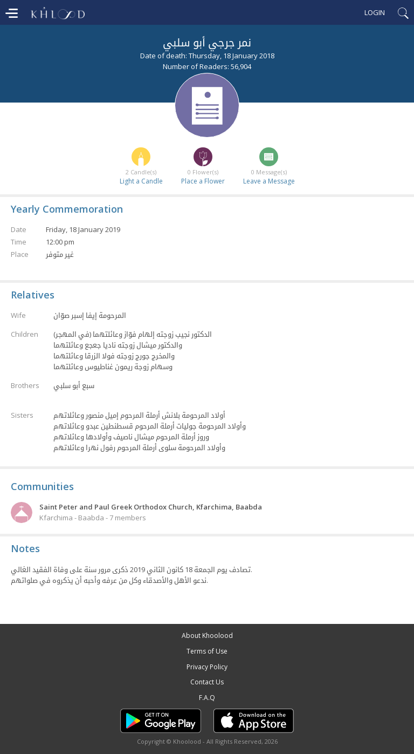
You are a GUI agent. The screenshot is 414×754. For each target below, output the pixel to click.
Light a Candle (141, 181)
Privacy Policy (207, 666)
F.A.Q (207, 697)
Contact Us (207, 682)
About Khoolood (207, 635)
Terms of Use (207, 651)
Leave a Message (269, 181)
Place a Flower (203, 181)
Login (374, 12)
